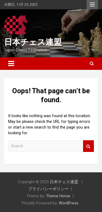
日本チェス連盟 (33, 42)
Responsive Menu (92, 4)
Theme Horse (58, 196)
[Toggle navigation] (11, 63)
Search (88, 146)
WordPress (68, 203)
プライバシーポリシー (48, 188)
